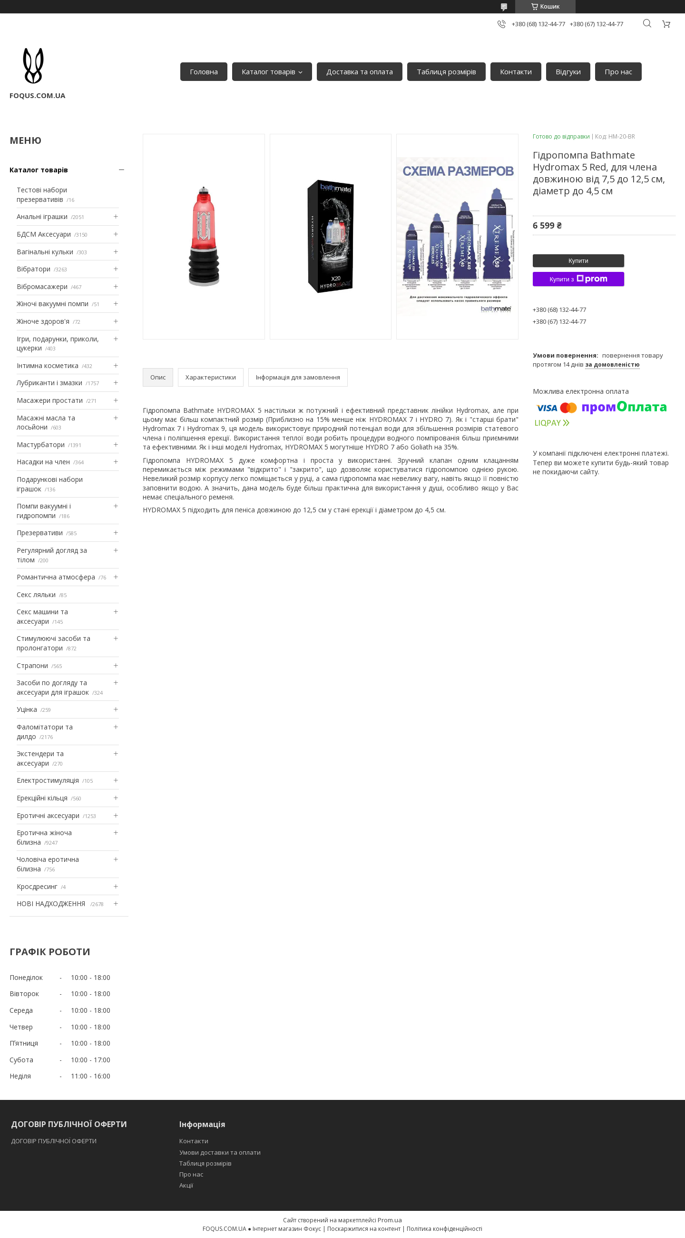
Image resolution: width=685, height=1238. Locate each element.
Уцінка (27, 709)
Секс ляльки (36, 594)
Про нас (618, 71)
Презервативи (40, 532)
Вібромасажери (42, 286)
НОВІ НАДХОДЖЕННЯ (52, 903)
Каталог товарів (268, 71)
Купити (578, 260)
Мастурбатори (41, 444)
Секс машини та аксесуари (42, 616)
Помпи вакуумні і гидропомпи (44, 510)
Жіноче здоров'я (43, 321)
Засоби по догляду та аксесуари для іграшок (53, 687)
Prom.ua (390, 1220)
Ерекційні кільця (42, 797)
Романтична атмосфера (56, 576)
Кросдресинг (37, 886)
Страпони (32, 665)
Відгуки (568, 71)
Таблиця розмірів (446, 71)
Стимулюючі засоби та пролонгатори (53, 643)
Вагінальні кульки (45, 251)
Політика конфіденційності (444, 1229)
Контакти (516, 71)
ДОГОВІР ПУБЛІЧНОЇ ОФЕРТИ (54, 1141)
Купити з (578, 279)
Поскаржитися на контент (364, 1229)
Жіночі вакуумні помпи (52, 303)
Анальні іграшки (42, 216)
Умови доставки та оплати (220, 1152)
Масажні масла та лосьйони (46, 422)
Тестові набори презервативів (42, 194)
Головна (204, 71)
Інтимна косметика (47, 365)
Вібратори (33, 268)
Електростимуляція (48, 780)
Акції (186, 1185)
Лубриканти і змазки (49, 382)
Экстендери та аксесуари (40, 758)
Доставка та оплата (359, 71)
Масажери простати (50, 400)
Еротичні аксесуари (48, 815)
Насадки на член (43, 461)
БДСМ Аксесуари (44, 234)
